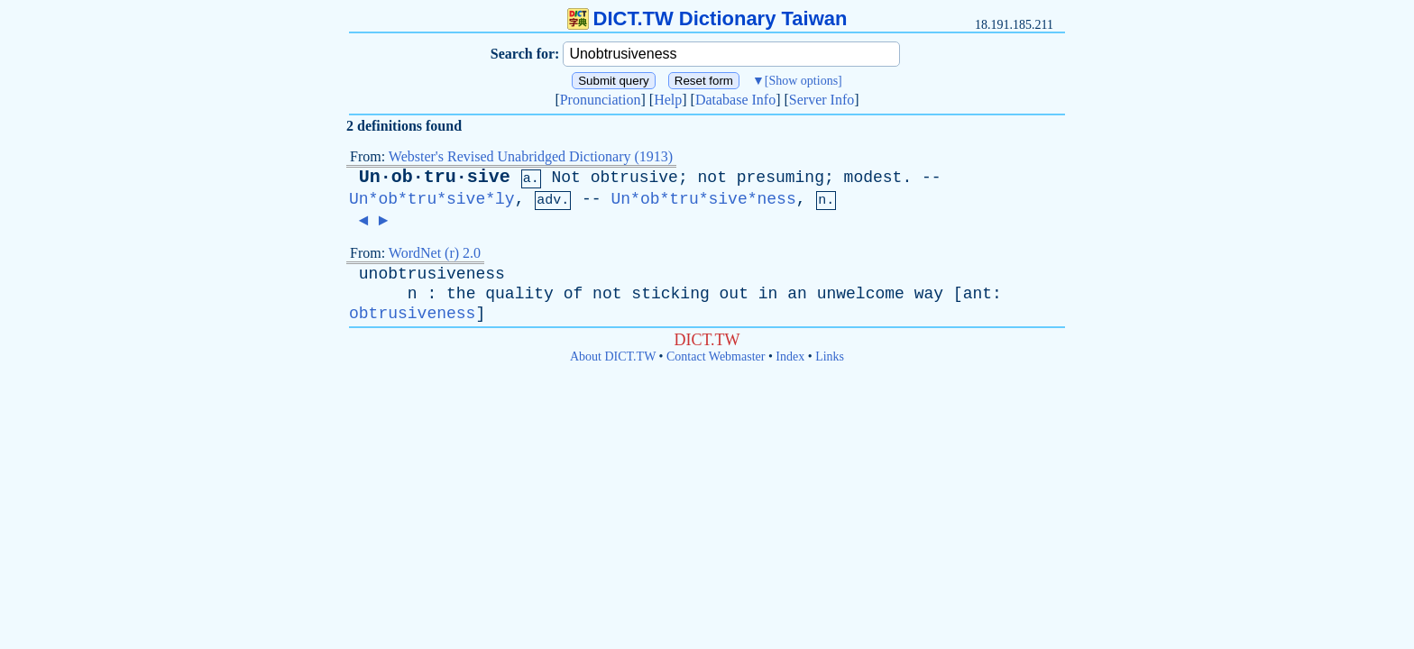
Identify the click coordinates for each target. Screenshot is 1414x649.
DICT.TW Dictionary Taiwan (707, 18)
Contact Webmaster (715, 356)
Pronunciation (600, 99)
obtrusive (634, 178)
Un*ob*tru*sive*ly (432, 199)
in (768, 294)
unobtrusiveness (432, 274)
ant (977, 294)
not (712, 178)
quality (519, 294)
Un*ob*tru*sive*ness (703, 199)
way (928, 294)
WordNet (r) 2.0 (435, 253)
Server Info (821, 99)
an (797, 294)
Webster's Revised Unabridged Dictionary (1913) (531, 156)
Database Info (735, 99)
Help (668, 99)
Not (565, 178)
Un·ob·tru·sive (434, 177)
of (573, 294)
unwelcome (860, 294)
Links (829, 356)
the (460, 294)
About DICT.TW (613, 356)
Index (790, 356)
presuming (780, 178)
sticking (670, 294)
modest (873, 178)
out (734, 294)
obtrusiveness (412, 314)
